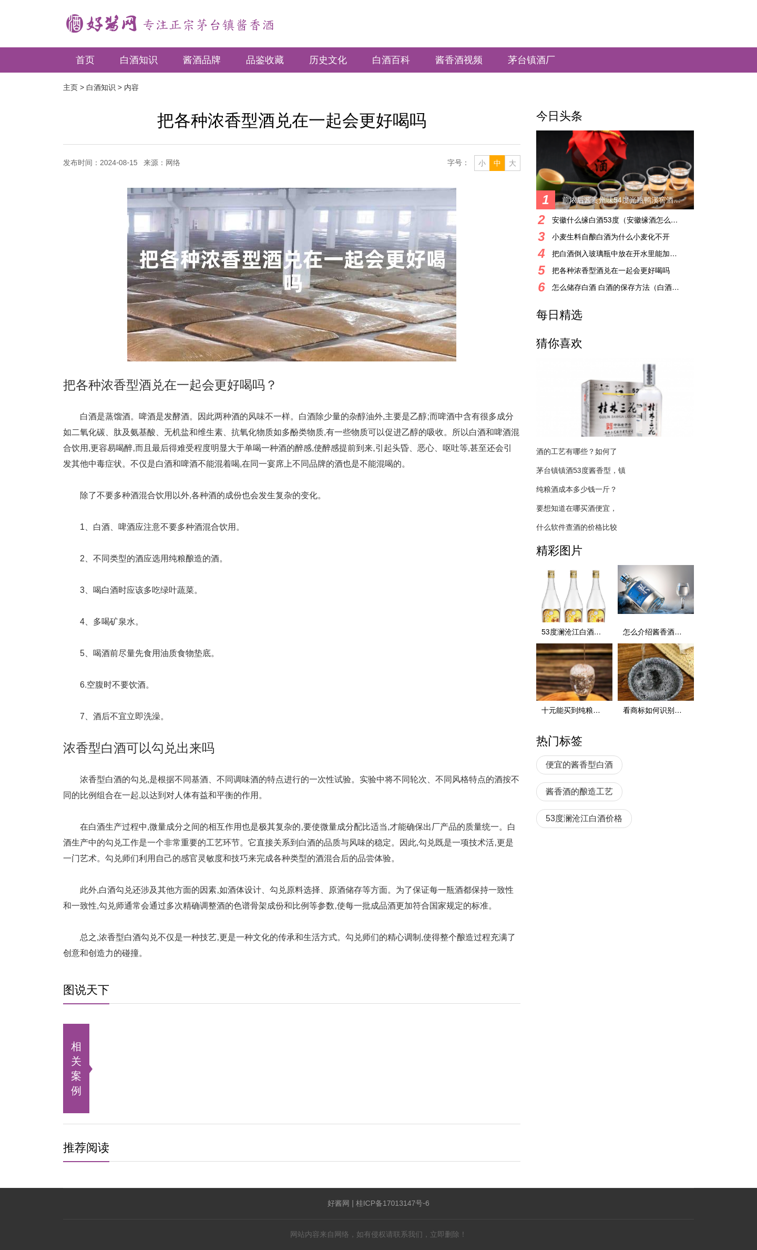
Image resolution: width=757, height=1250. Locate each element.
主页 (70, 87)
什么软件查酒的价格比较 (576, 527)
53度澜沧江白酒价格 (584, 818)
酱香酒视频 (459, 60)
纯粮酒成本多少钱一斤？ (576, 489)
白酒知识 (139, 60)
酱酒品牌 (202, 60)
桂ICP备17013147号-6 (392, 1203)
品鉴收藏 (265, 60)
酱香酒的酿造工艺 (579, 791)
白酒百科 (391, 60)
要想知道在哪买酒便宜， (576, 508)
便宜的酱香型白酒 (579, 764)
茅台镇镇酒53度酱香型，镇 (581, 470)
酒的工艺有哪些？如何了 (576, 451)
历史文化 (328, 60)
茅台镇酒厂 (531, 60)
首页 (85, 60)
